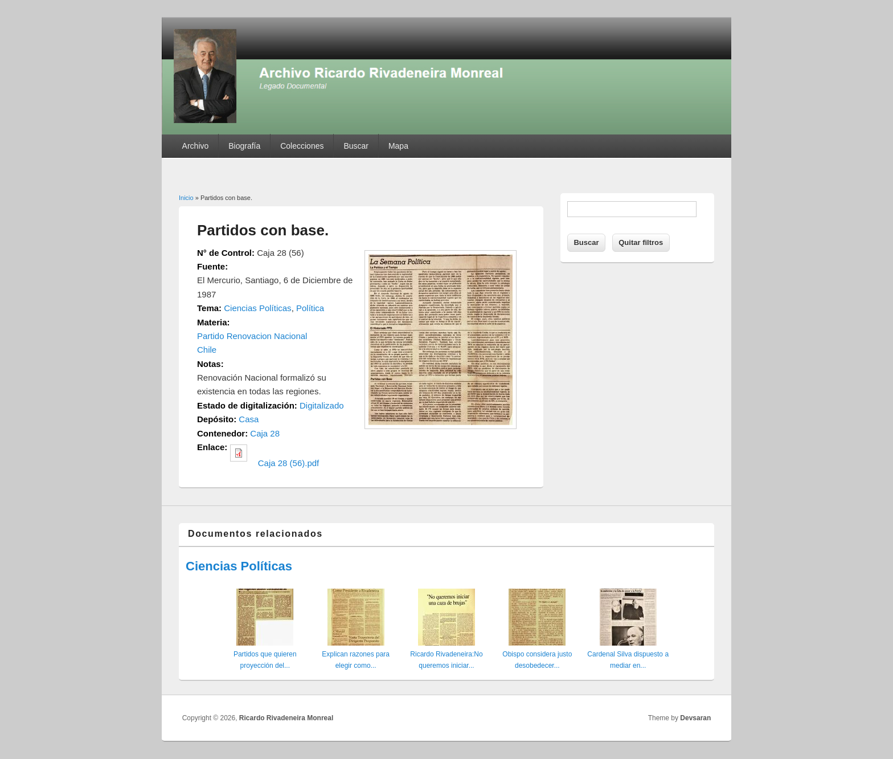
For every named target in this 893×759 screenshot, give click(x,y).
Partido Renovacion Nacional (252, 336)
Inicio (186, 197)
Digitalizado (322, 405)
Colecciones (301, 145)
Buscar (355, 145)
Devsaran (695, 718)
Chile (206, 349)
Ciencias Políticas (257, 308)
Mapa (398, 145)
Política (310, 308)
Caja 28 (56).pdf (288, 463)
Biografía (244, 145)
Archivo (195, 145)
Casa (249, 419)
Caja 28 (265, 433)
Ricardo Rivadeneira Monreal (286, 718)
